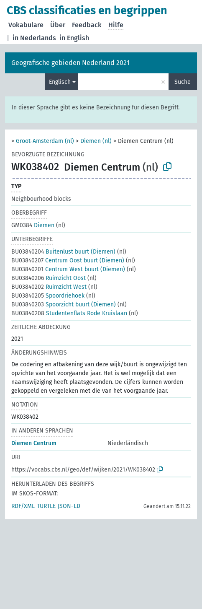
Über (57, 25)
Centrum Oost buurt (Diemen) (67, 260)
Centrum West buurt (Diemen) (68, 269)
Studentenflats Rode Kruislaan (69, 313)
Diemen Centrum (33, 443)
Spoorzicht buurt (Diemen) (63, 304)
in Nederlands (34, 38)
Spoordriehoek (47, 295)
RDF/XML (23, 506)
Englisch (60, 82)
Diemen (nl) (96, 141)
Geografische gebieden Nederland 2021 (70, 63)
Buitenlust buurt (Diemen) (63, 251)
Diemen (32, 225)
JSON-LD (69, 506)
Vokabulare (25, 25)
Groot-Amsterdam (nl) (45, 141)
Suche (182, 82)
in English (74, 38)
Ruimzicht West (49, 286)
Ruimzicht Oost (48, 278)
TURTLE (46, 506)
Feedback (87, 25)
